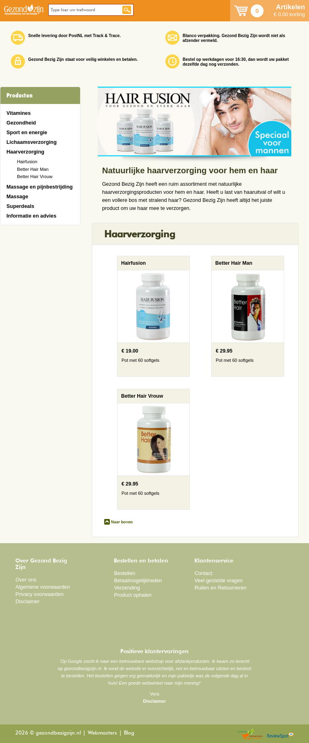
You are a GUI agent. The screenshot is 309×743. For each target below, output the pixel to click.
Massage (17, 196)
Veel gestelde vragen (218, 580)
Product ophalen (132, 595)
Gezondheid (21, 123)
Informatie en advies (31, 216)
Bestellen (124, 573)
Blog (129, 733)
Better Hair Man (33, 169)
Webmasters (102, 733)
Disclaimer (27, 601)
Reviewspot (280, 734)
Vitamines (18, 113)
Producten (19, 95)
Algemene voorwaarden (42, 587)
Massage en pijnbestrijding (39, 187)
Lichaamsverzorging (31, 142)
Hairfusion (27, 161)
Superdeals (20, 206)
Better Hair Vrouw (34, 176)
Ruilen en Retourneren (220, 588)
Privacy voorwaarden (39, 594)
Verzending (127, 588)
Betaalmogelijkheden (138, 580)
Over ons (25, 580)
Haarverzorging (25, 152)
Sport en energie (26, 132)
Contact (203, 573)
